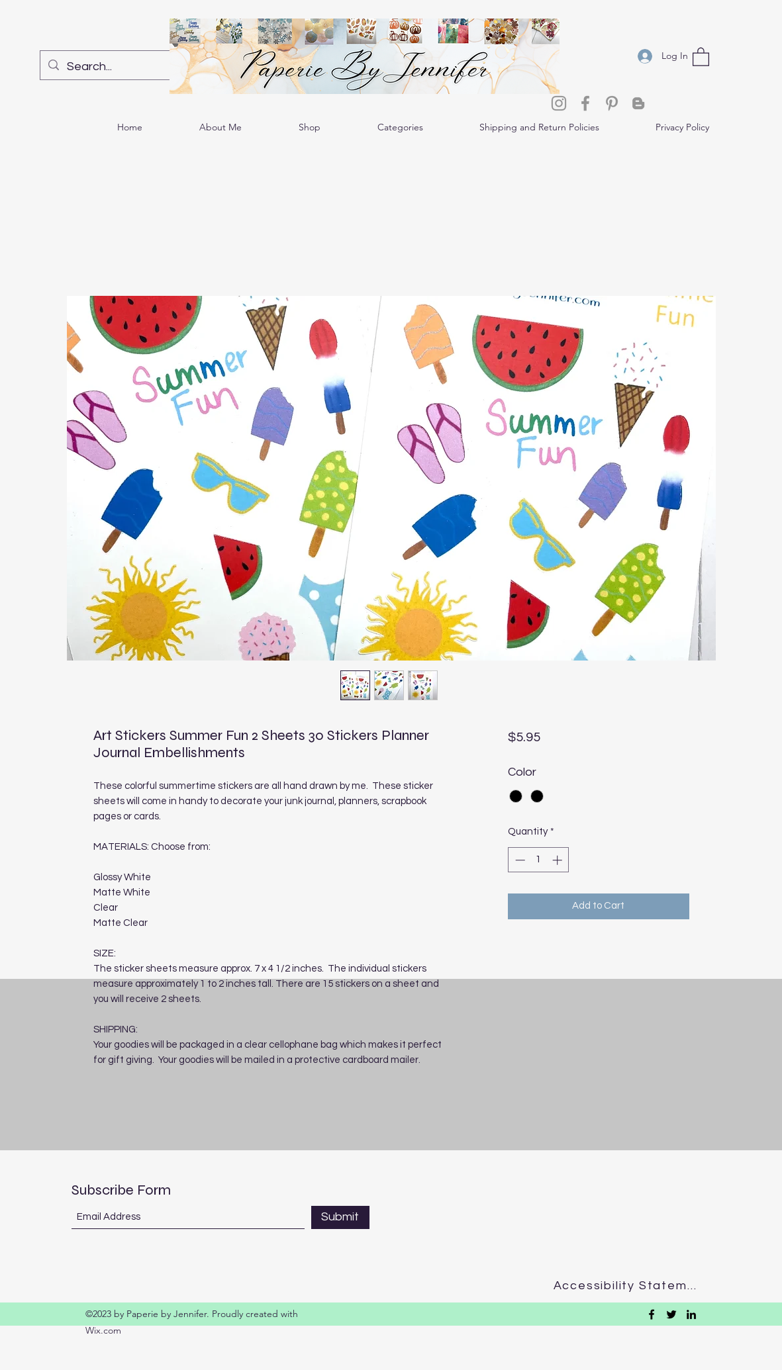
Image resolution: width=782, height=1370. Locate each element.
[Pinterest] (612, 103)
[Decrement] (519, 860)
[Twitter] (671, 1314)
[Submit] (340, 1217)
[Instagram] (559, 103)
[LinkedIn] (691, 1314)
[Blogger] (638, 103)
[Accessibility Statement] (629, 1286)
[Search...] (125, 67)
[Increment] (558, 860)
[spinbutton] (539, 860)
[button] (701, 56)
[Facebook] (585, 103)
